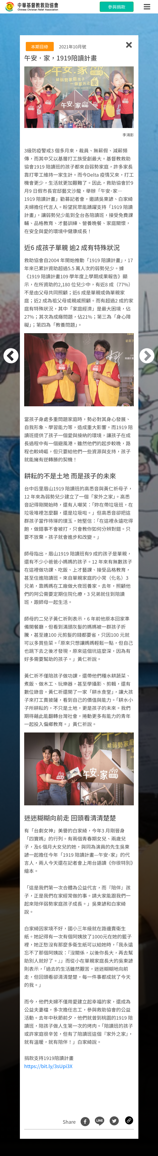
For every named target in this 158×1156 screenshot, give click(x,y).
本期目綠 (39, 46)
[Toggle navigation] (147, 7)
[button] (19, 581)
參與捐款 (116, 6)
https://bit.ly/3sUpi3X (48, 1065)
